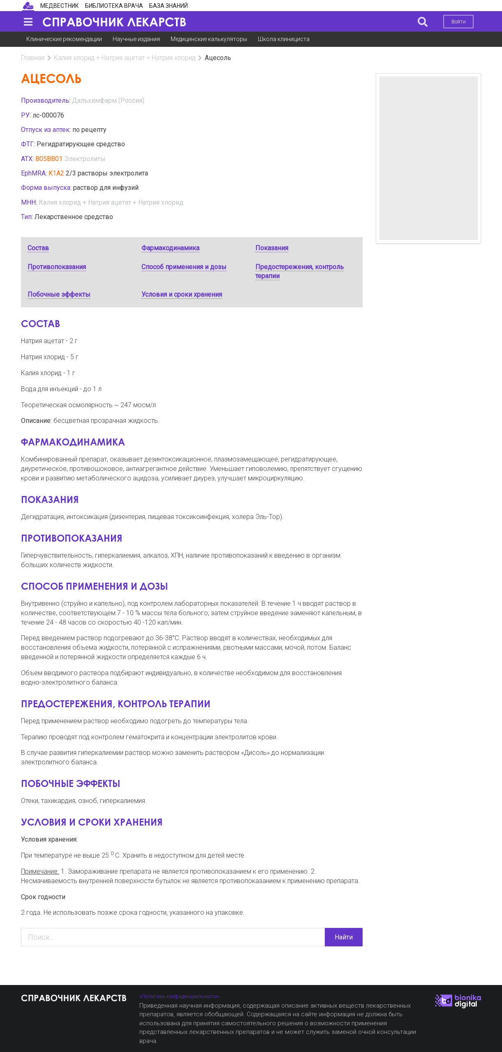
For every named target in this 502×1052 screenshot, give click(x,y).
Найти (344, 937)
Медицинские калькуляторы (209, 39)
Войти (458, 21)
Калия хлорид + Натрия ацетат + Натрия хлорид (125, 58)
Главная (32, 58)
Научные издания (136, 39)
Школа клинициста (284, 39)
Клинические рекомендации (64, 39)
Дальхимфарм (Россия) (108, 100)
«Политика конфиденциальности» (179, 996)
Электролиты (85, 159)
